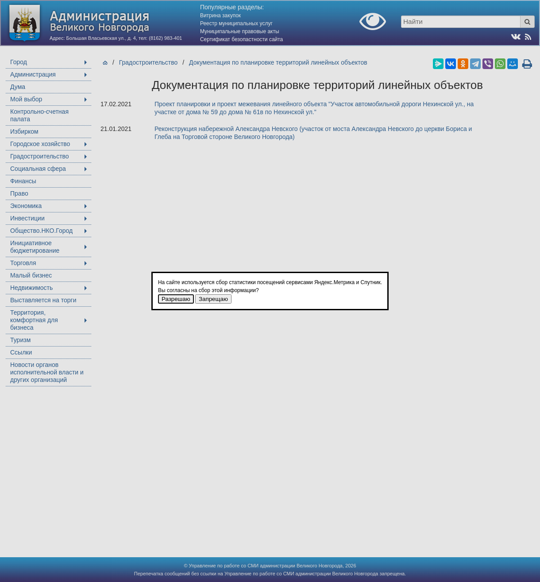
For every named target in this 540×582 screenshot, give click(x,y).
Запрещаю (213, 299)
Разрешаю (176, 299)
